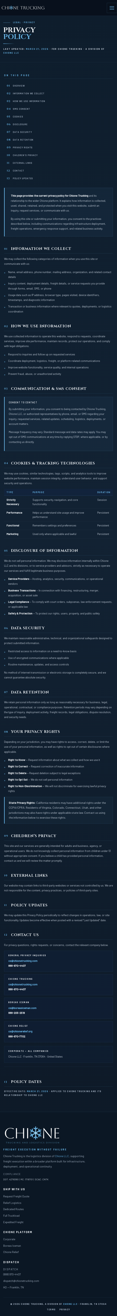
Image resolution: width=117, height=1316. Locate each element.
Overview (16, 86)
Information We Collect (26, 93)
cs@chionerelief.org (20, 1031)
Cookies (15, 116)
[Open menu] (112, 8)
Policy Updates (20, 178)
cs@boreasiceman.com (22, 1008)
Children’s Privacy (22, 155)
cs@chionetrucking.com (22, 960)
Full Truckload (11, 1215)
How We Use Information (26, 101)
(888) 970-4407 (12, 1274)
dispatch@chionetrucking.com (21, 1280)
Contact (15, 171)
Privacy (64, 1309)
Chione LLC (11, 52)
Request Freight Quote (16, 1196)
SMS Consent (18, 109)
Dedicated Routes (13, 1209)
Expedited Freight (13, 1222)
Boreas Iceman (12, 1245)
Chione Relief (11, 1252)
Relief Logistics (12, 1202)
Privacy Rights (20, 147)
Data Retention (20, 140)
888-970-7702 (16, 1036)
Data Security (19, 132)
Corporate (9, 1239)
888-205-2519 (16, 1012)
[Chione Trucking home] (23, 8)
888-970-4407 (17, 965)
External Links (19, 163)
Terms (51, 1309)
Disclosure (17, 124)
